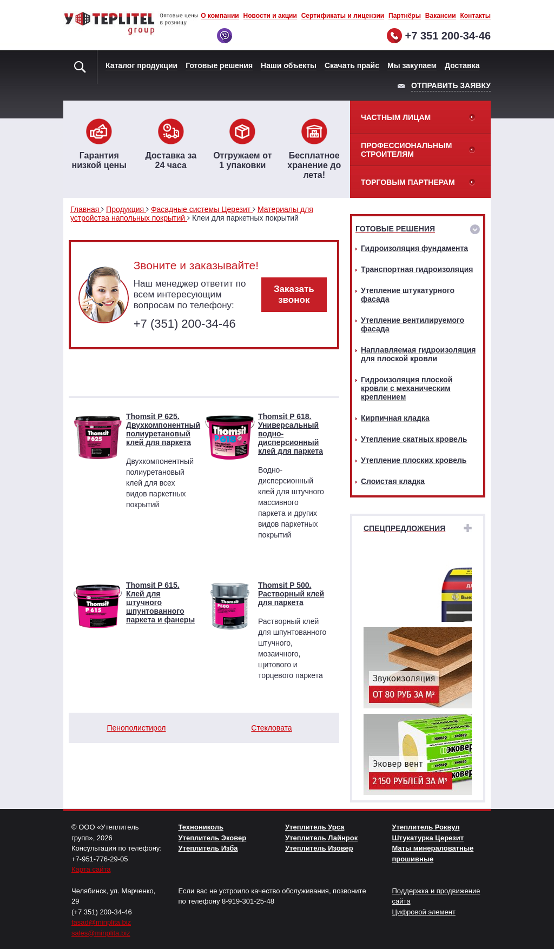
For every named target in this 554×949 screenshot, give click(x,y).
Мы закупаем (412, 65)
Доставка (462, 65)
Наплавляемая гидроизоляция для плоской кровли (418, 354)
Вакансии (440, 15)
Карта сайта (90, 869)
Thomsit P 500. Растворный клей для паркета (291, 594)
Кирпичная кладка (395, 418)
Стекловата (271, 728)
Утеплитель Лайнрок (321, 838)
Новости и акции (270, 15)
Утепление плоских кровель (413, 460)
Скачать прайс (352, 65)
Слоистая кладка (393, 481)
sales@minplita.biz (100, 933)
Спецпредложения (404, 528)
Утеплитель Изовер (319, 848)
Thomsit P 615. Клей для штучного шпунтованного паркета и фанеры (160, 602)
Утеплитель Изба (208, 848)
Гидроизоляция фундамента (414, 248)
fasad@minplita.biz (101, 922)
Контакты (475, 15)
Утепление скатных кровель (414, 439)
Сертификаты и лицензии (343, 15)
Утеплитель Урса (314, 827)
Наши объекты (288, 65)
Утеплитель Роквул (426, 827)
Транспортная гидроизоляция (417, 269)
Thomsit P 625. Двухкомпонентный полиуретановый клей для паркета (163, 429)
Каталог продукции (141, 65)
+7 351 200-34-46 (448, 36)
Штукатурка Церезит (428, 838)
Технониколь (201, 827)
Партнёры (404, 15)
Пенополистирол (136, 728)
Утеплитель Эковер (213, 838)
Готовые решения (219, 65)
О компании (220, 15)
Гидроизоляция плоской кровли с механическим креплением (406, 388)
